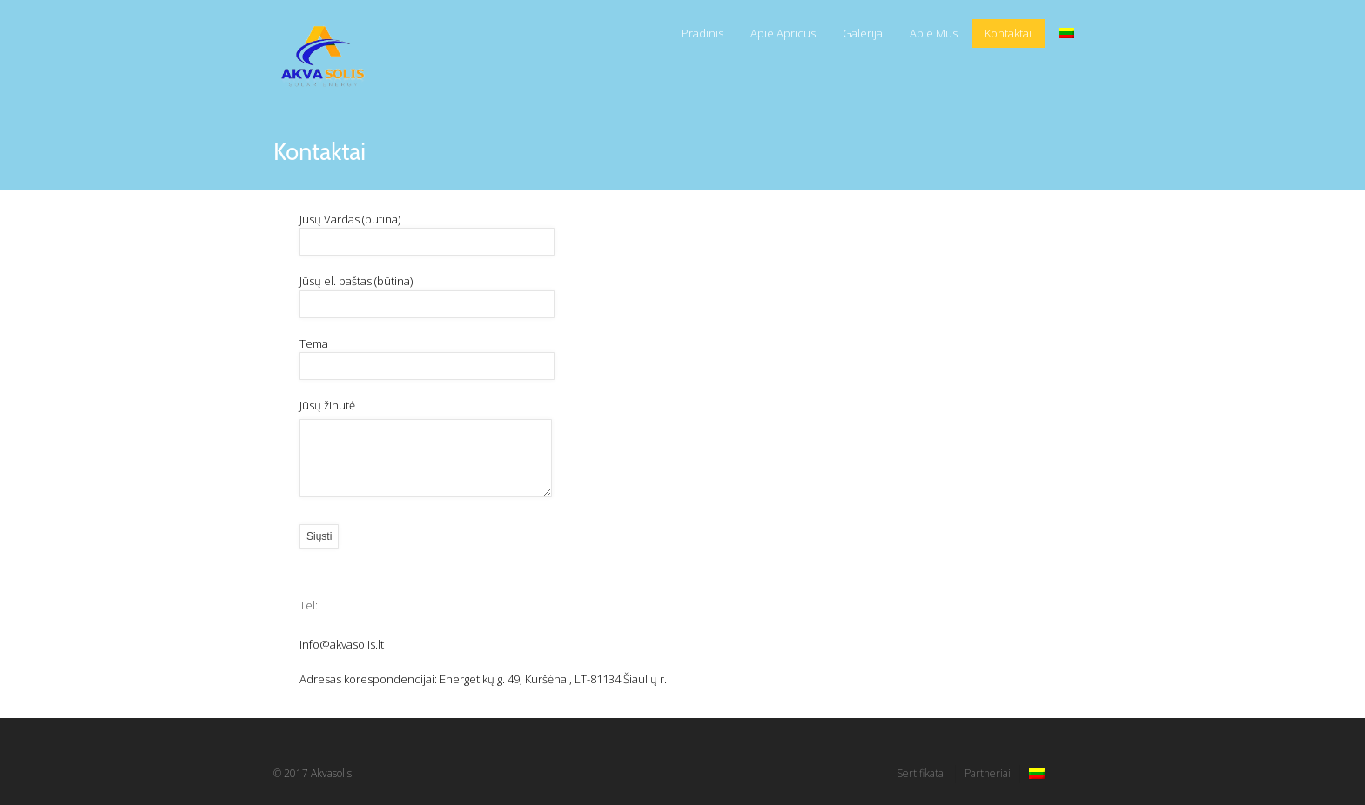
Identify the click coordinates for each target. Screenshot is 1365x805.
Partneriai (988, 773)
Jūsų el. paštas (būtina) (431, 292)
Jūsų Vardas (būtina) (431, 230)
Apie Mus (934, 33)
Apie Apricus (783, 33)
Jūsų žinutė (425, 449)
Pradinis (702, 33)
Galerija (863, 33)
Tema (431, 355)
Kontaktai (1008, 33)
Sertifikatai (921, 773)
